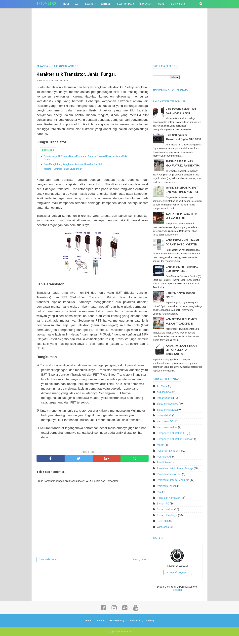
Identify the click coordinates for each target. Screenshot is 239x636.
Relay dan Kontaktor (168, 497)
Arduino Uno (164, 392)
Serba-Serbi (178, 4)
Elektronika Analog (167, 403)
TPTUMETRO (46, 3)
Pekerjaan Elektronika (169, 450)
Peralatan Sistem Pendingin (173, 480)
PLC (159, 491)
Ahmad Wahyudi (179, 566)
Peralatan (145, 4)
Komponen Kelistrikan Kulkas (174, 439)
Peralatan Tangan (167, 486)
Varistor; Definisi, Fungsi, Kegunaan (62, 169)
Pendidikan (163, 462)
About (84, 620)
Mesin (160, 444)
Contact (98, 620)
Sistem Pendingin (167, 515)
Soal (161, 4)
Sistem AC (163, 503)
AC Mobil (162, 386)
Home (66, 4)
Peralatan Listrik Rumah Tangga (175, 468)
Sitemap (153, 620)
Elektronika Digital (167, 409)
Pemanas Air (164, 456)
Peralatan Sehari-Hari (169, 474)
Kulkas (89, 4)
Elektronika (124, 4)
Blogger (177, 589)
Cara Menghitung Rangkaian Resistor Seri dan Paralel (72, 164)
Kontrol (106, 4)
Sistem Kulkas (165, 509)
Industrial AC (164, 415)
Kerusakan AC (165, 421)
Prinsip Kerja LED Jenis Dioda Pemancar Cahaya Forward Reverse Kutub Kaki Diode (85, 158)
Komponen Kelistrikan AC (171, 433)
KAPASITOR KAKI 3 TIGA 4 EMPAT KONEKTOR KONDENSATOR (181, 350)
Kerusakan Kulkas (167, 427)
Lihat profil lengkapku (177, 572)
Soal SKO (162, 521)
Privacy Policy (116, 620)
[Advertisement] (119, 39)
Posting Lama (139, 560)
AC (76, 4)
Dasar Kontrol (165, 398)
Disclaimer (136, 620)
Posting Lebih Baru (47, 560)
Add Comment (61, 81)
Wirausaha (163, 527)
